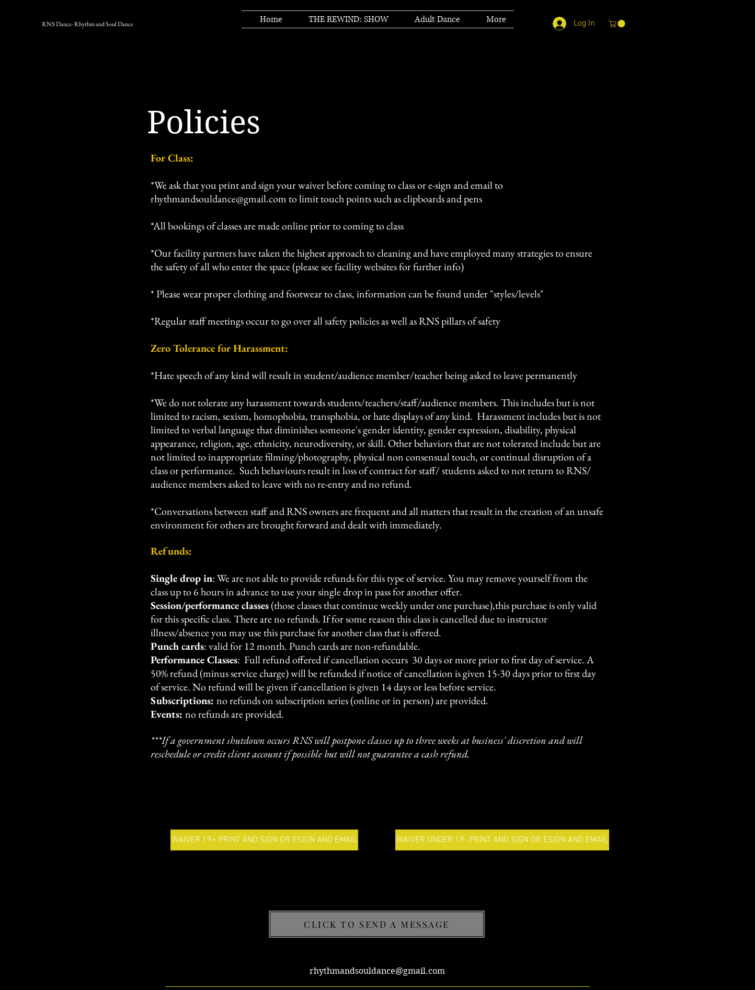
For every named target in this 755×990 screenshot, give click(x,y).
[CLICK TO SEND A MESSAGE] (376, 924)
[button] (618, 23)
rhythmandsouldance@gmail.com (219, 198)
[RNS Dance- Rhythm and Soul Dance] (107, 24)
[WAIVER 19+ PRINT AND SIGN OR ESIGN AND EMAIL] (264, 840)
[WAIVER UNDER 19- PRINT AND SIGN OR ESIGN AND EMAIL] (502, 840)
